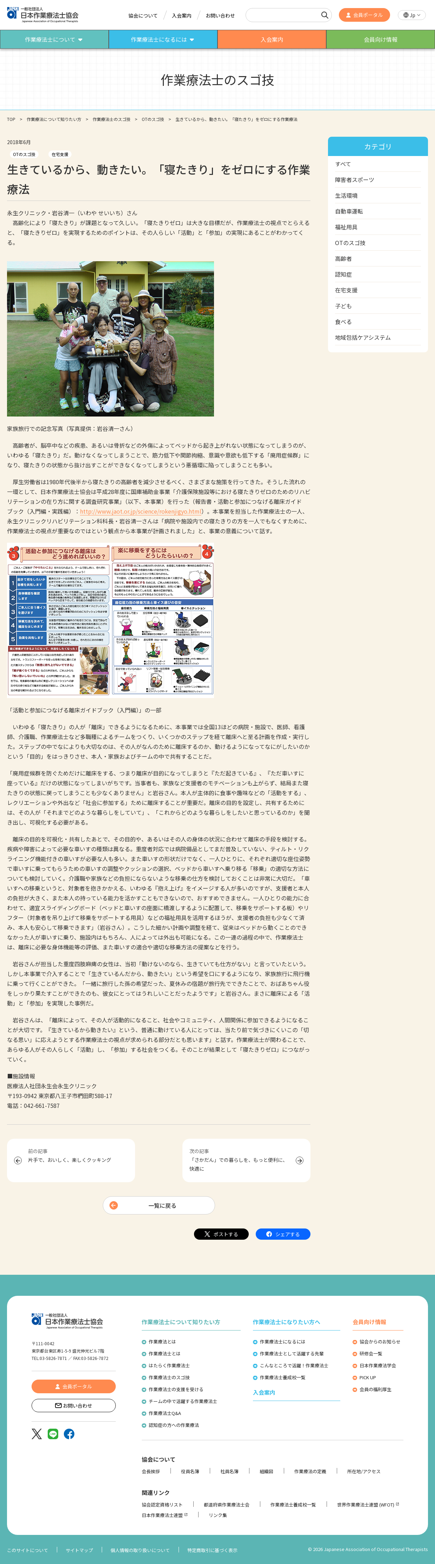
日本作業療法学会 (378, 1365)
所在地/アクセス (364, 1471)
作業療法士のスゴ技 (111, 119)
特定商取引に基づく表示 (212, 1550)
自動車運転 (349, 211)
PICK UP (368, 1377)
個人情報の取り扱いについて (140, 1550)
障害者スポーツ (354, 179)
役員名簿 (190, 1471)
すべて (343, 164)
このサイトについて (27, 1550)
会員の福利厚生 (376, 1389)
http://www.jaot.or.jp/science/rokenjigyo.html (140, 511)
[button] (412, 15)
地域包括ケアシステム (363, 337)
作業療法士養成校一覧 (283, 1377)
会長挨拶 (151, 1471)
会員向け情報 (369, 1322)
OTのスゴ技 (153, 119)
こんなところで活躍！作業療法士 (294, 1365)
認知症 (343, 274)
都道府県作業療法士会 (226, 1504)
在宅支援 (60, 154)
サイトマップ (79, 1550)
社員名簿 (229, 1471)
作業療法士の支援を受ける (176, 1389)
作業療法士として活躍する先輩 (292, 1353)
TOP (11, 119)
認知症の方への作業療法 (174, 1425)
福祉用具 (346, 227)
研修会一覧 (371, 1353)
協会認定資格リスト (162, 1504)
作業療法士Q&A (165, 1413)
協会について (143, 15)
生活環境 (346, 195)
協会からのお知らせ (380, 1341)
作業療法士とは (165, 1353)
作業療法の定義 (310, 1471)
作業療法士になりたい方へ (286, 1322)
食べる (343, 321)
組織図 (266, 1471)
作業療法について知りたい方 (54, 119)
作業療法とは (162, 1341)
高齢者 (343, 258)
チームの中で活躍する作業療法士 (183, 1401)
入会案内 (182, 15)
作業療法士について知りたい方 (181, 1322)
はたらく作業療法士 (169, 1365)
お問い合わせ (220, 15)
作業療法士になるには (283, 1341)
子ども (343, 306)
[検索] (325, 15)
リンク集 (218, 1515)
